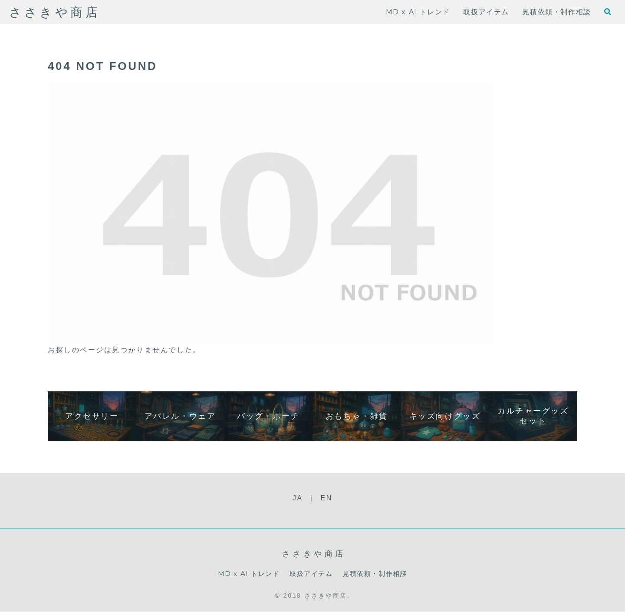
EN (326, 498)
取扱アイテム (310, 573)
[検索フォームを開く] (607, 11)
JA (298, 498)
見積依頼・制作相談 (377, 573)
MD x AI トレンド (246, 573)
